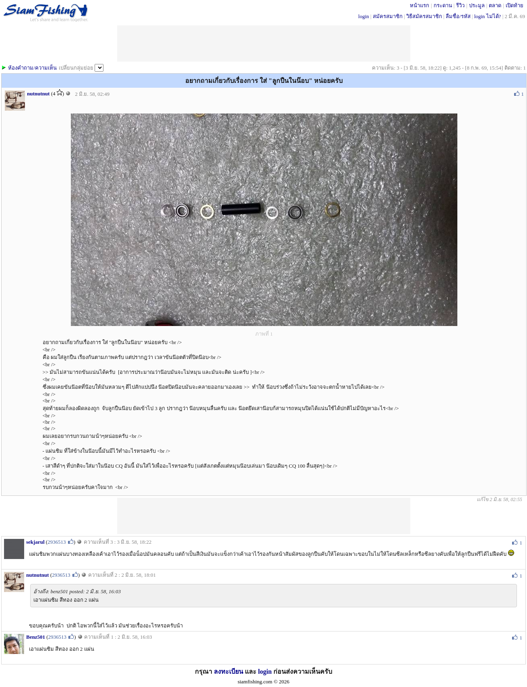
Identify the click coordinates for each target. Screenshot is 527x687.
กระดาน (443, 5)
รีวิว (460, 5)
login (363, 16)
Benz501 (35, 637)
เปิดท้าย (514, 5)
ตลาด (495, 5)
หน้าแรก (419, 5)
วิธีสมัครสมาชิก (424, 16)
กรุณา (204, 671)
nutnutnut (38, 94)
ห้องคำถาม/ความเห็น (32, 68)
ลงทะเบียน (228, 671)
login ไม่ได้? (487, 16)
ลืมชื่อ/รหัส (458, 16)
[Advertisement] (263, 516)
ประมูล (477, 5)
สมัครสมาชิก (388, 16)
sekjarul (35, 542)
